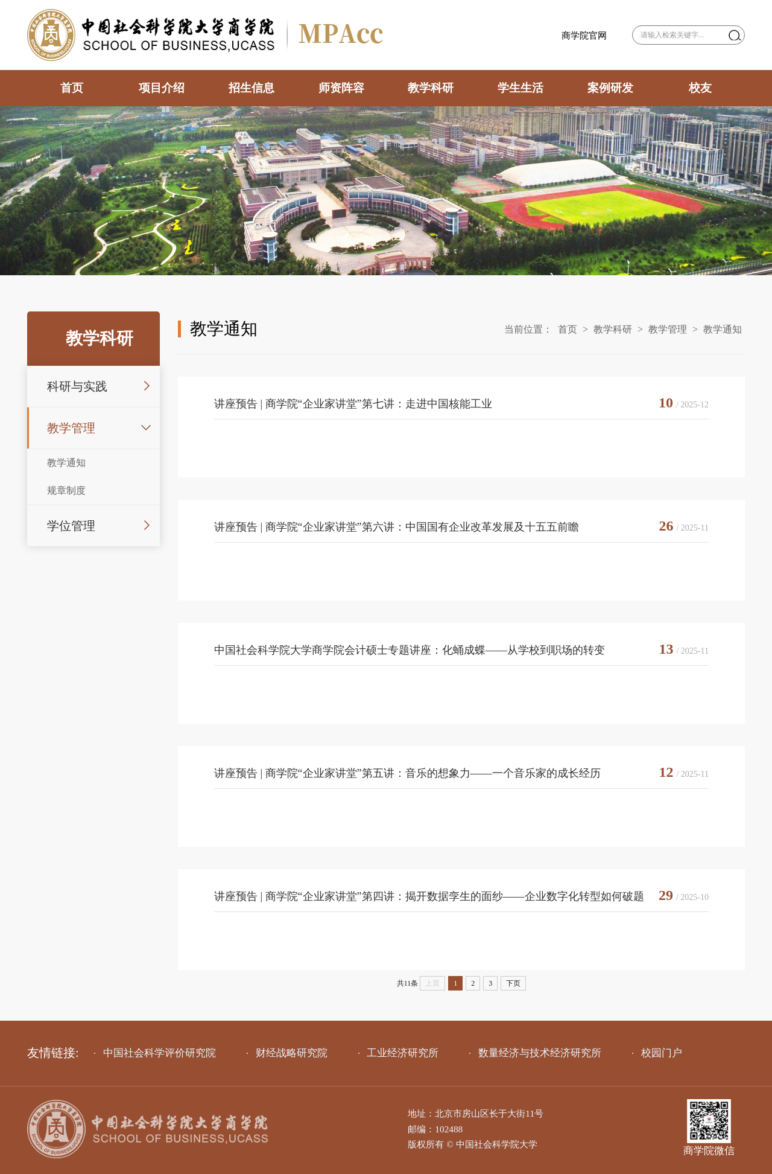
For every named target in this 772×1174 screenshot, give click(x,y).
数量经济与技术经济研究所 (535, 1053)
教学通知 (66, 463)
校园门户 (657, 1053)
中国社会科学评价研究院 (155, 1053)
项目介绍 (162, 87)
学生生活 (520, 87)
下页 (513, 983)
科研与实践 (77, 386)
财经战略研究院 (287, 1053)
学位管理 (71, 525)
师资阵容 (341, 87)
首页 (71, 87)
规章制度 (66, 490)
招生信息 (251, 87)
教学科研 (431, 87)
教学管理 (71, 428)
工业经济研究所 (398, 1053)
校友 (700, 87)
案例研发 (610, 87)
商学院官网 (584, 35)
